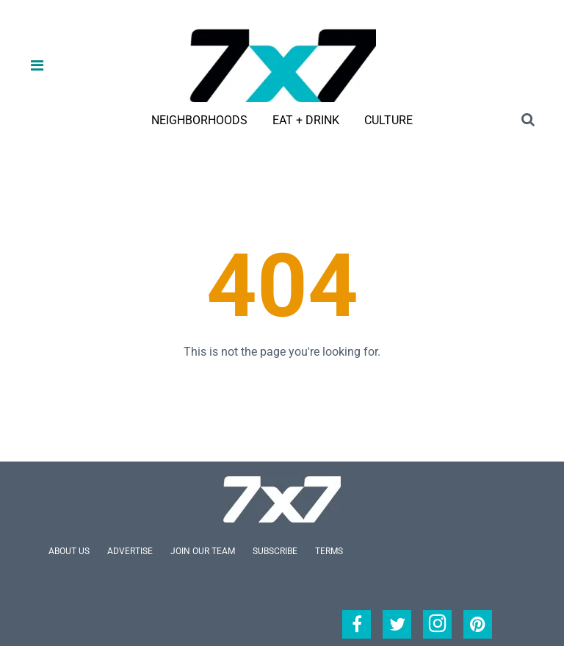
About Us (69, 551)
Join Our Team (202, 551)
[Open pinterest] (477, 624)
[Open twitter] (397, 624)
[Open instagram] (437, 624)
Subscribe (275, 551)
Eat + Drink (305, 120)
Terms (329, 551)
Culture (388, 120)
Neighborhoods (199, 120)
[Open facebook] (356, 624)
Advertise (130, 551)
